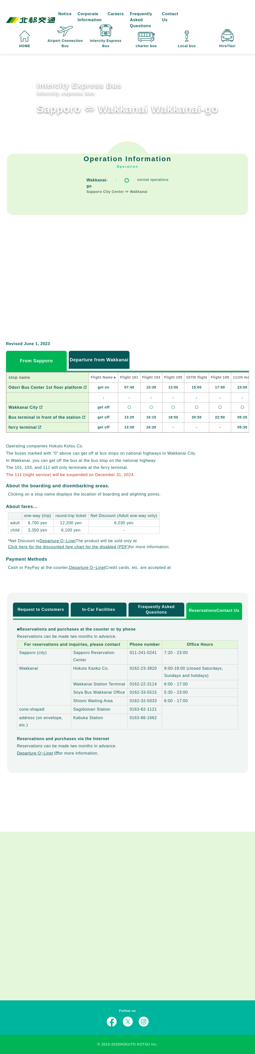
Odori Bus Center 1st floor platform (47, 387)
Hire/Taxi (227, 38)
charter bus (146, 40)
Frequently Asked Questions (141, 20)
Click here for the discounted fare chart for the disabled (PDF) (68, 547)
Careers (116, 14)
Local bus (187, 39)
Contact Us (170, 17)
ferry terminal (24, 427)
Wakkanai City (25, 407)
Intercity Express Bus (105, 36)
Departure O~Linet (58, 541)
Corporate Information (90, 17)
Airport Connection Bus (65, 37)
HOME (24, 39)
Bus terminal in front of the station (46, 417)
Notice (65, 14)
